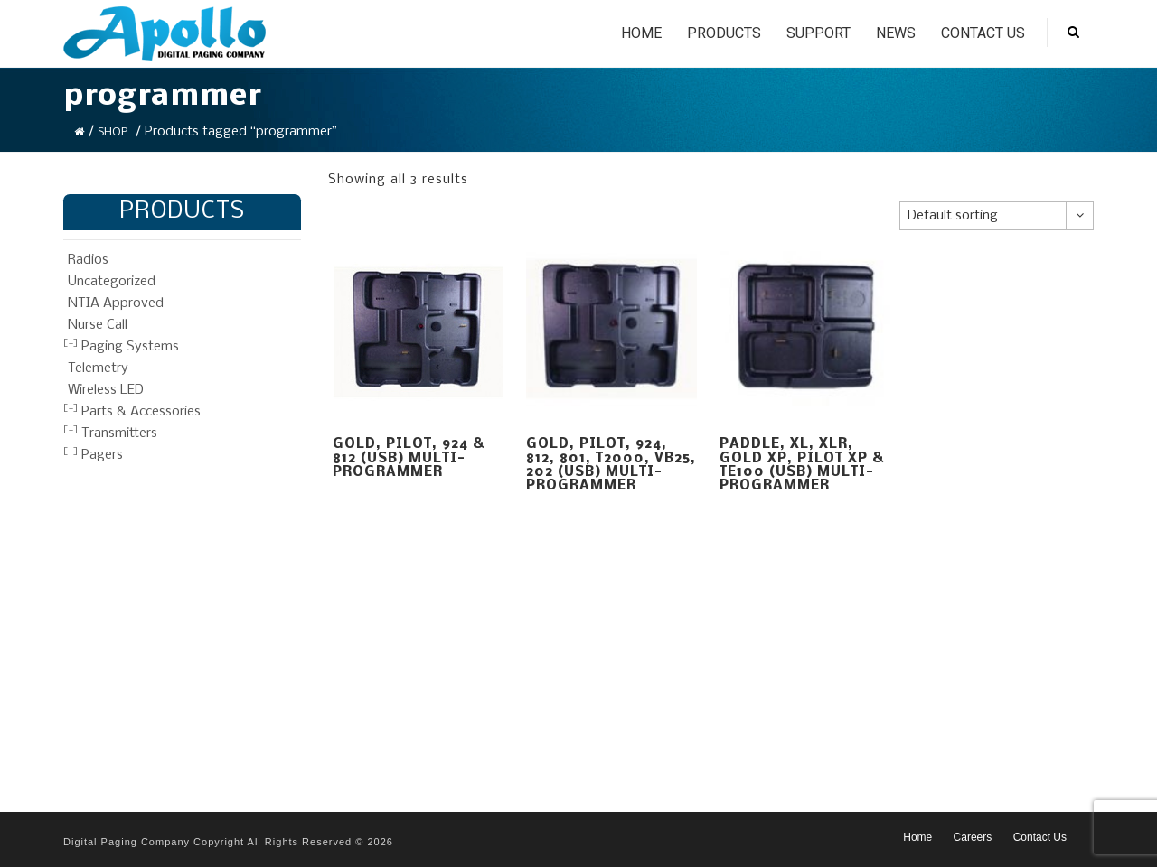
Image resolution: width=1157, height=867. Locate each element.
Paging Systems (130, 347)
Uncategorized (111, 282)
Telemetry (98, 368)
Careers (973, 837)
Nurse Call (97, 325)
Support (818, 33)
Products (724, 33)
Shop (112, 132)
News (896, 33)
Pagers (102, 455)
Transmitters (119, 433)
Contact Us (983, 33)
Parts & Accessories (141, 412)
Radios (88, 260)
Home (641, 33)
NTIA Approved (116, 303)
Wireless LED (106, 390)
